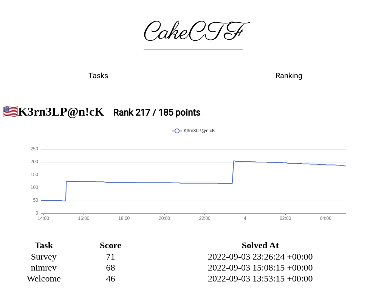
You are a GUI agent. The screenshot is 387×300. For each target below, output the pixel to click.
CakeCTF (193, 32)
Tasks (98, 75)
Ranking (289, 75)
